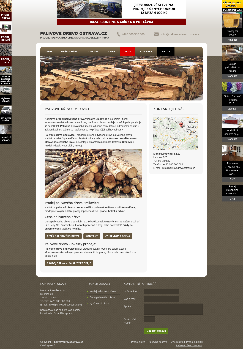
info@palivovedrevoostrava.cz (182, 34)
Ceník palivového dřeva (63, 236)
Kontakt (146, 51)
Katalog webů (47, 345)
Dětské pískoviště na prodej (232, 67)
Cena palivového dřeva (102, 297)
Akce (127, 51)
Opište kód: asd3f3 (130, 321)
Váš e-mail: (130, 299)
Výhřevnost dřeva (117, 236)
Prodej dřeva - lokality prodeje (69, 263)
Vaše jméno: (130, 291)
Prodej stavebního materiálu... (232, 190)
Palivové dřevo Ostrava (189, 345)
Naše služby (69, 51)
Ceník (111, 51)
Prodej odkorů (194, 341)
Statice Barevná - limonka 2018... (232, 100)
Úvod (48, 51)
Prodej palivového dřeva (103, 291)
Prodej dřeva (138, 341)
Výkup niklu (177, 341)
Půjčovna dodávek (158, 341)
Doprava (93, 51)
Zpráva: (128, 306)
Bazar (166, 51)
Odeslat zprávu (156, 330)
